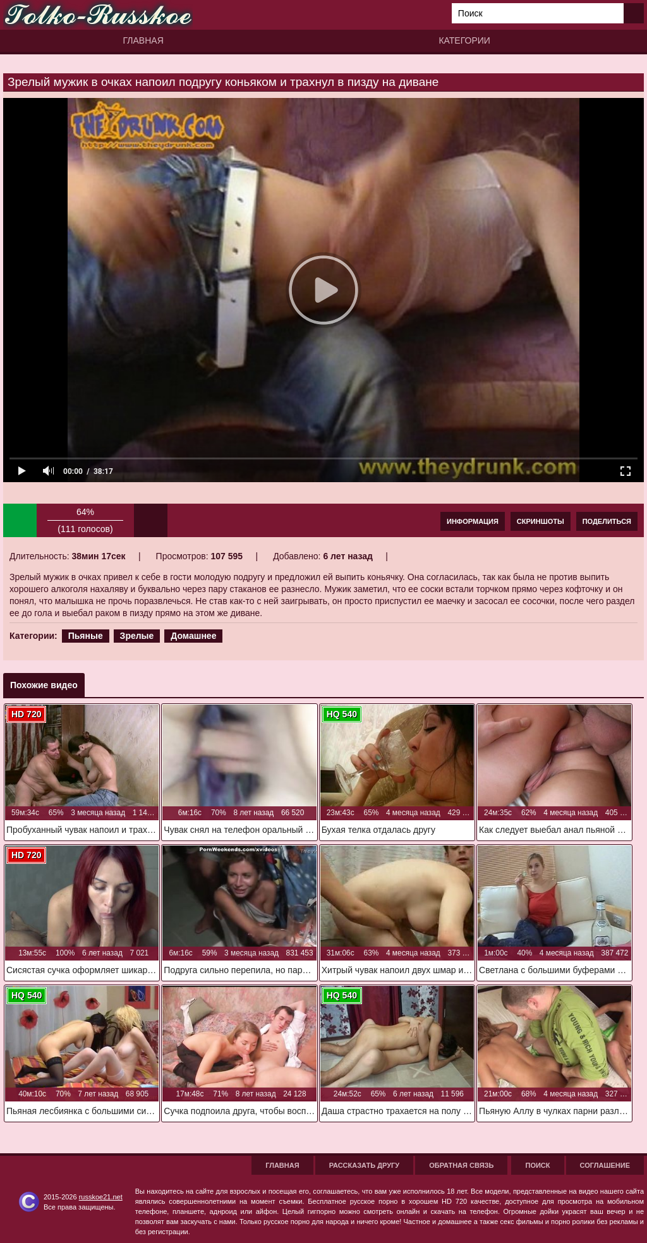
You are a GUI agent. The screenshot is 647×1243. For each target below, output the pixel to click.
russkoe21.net (101, 1197)
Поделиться (607, 521)
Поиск (537, 1165)
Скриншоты (540, 521)
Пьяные (85, 636)
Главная (143, 40)
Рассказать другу (364, 1165)
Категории (464, 40)
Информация (473, 521)
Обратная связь (461, 1165)
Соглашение (605, 1165)
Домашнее (193, 636)
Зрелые (137, 636)
